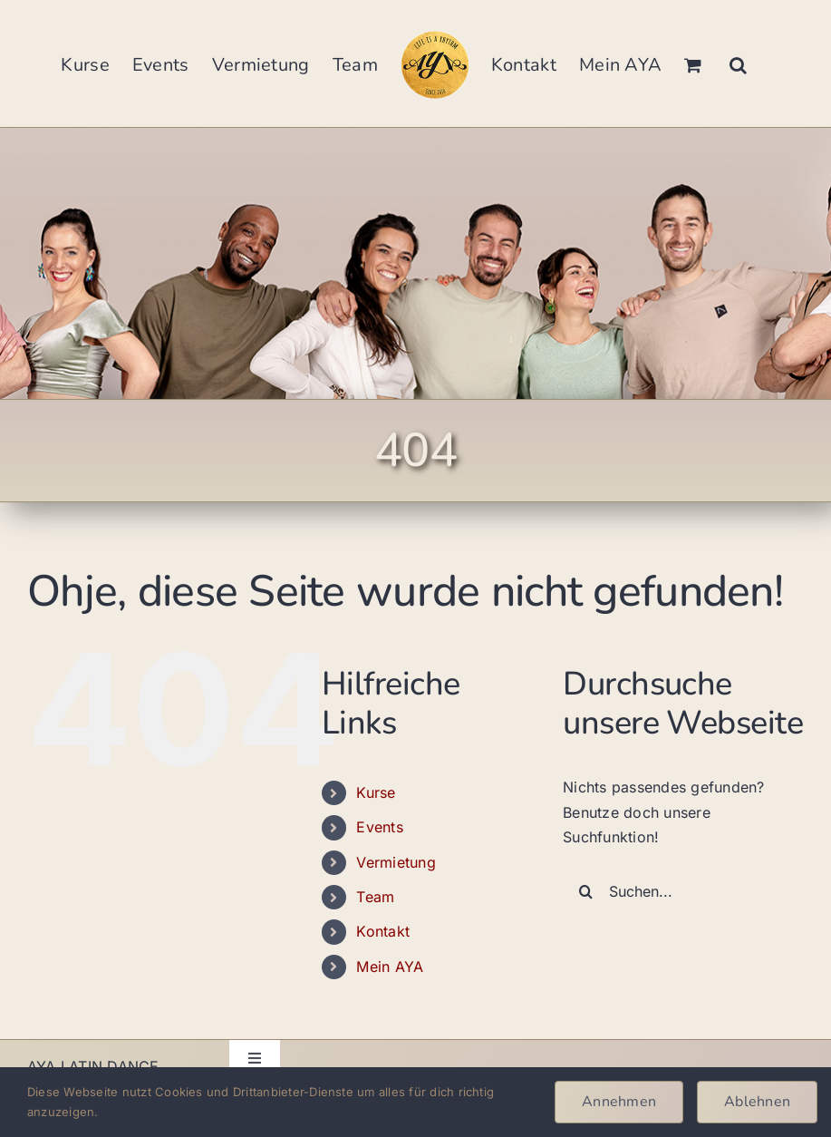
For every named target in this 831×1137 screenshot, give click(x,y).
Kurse (375, 792)
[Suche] (585, 891)
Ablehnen (757, 1102)
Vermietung (395, 862)
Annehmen (619, 1102)
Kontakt (383, 931)
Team (375, 897)
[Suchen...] (683, 891)
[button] (738, 63)
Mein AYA (389, 966)
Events (379, 827)
